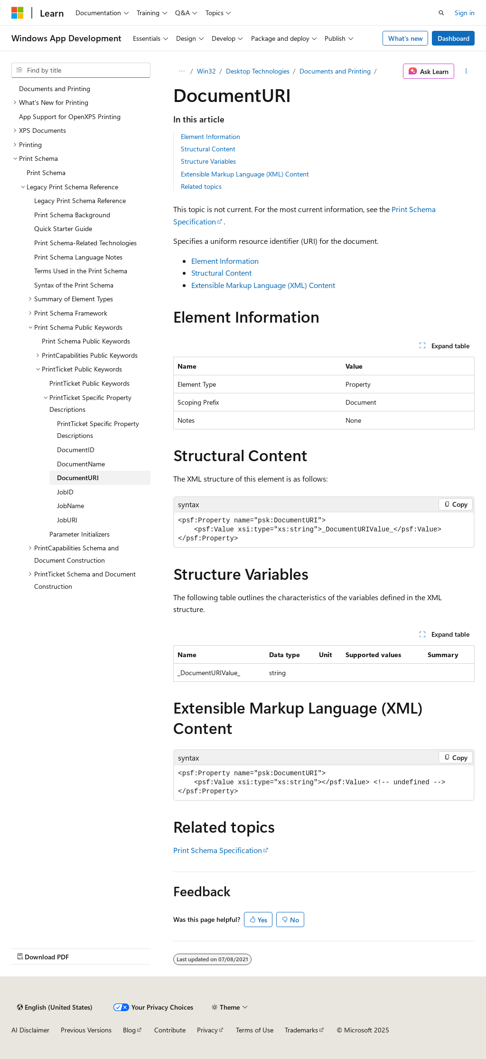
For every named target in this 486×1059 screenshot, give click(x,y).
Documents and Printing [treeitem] (54, 88)
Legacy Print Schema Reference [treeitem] (80, 200)
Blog (129, 1029)
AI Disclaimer (30, 1029)
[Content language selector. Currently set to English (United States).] (54, 1007)
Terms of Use (254, 1029)
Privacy (207, 1029)
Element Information (210, 136)
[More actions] (466, 71)
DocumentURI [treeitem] (78, 477)
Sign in (465, 12)
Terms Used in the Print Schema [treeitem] (80, 270)
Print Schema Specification (217, 850)
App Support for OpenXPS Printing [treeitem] (70, 116)
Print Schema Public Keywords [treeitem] (86, 340)
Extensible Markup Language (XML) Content (245, 173)
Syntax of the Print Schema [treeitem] (73, 284)
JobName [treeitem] (70, 505)
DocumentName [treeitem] (81, 463)
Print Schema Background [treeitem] (72, 214)
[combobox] (80, 70)
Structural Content (208, 148)
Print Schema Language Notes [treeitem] (78, 256)
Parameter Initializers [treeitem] (79, 534)
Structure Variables (208, 161)
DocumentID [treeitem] (75, 449)
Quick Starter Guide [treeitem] (63, 228)
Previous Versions (86, 1029)
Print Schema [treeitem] (46, 172)
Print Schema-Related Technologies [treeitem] (85, 242)
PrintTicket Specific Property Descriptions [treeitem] (98, 429)
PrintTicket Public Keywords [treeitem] (89, 383)
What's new (405, 38)
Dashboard (453, 38)
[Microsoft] (17, 13)
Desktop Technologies (258, 70)
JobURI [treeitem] (67, 519)
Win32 (206, 70)
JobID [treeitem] (65, 491)
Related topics (201, 186)
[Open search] (441, 12)
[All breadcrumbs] (181, 71)
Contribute (170, 1029)
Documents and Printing (335, 70)
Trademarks (301, 1029)
